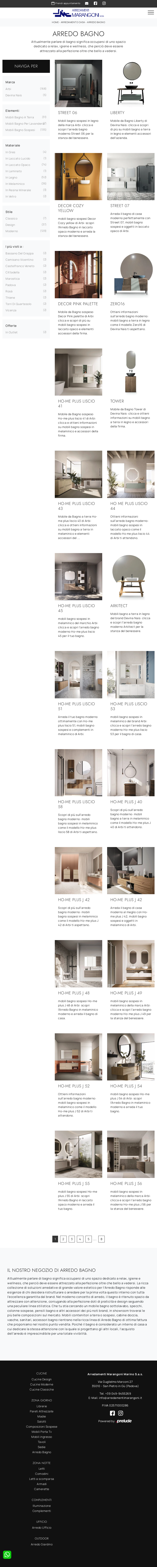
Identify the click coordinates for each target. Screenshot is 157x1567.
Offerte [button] (11, 326)
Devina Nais (14, 95)
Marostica (13, 279)
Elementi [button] (12, 111)
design (10, 225)
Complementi (42, 1511)
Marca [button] (10, 82)
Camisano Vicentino (19, 260)
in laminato (14, 171)
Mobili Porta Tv (42, 1432)
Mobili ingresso (41, 1437)
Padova (11, 285)
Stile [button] (9, 212)
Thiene (10, 297)
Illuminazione (42, 1506)
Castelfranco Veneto (20, 266)
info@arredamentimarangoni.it (120, 1398)
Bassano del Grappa (20, 253)
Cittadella (12, 272)
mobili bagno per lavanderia (25, 123)
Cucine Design (42, 1379)
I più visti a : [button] (15, 246)
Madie (41, 1416)
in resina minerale (18, 190)
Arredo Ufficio (42, 1527)
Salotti (41, 1421)
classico (11, 218)
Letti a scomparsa (41, 1479)
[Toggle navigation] (151, 13)
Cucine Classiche (42, 1389)
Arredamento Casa (73, 22)
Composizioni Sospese (41, 1426)
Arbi (8, 89)
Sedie (42, 1447)
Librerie (42, 1406)
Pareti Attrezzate (42, 1411)
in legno (11, 177)
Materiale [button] (13, 145)
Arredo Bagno (96, 22)
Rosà (9, 291)
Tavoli (42, 1442)
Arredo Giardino (42, 1544)
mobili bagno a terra (20, 117)
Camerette (41, 1489)
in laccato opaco (18, 165)
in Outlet (12, 332)
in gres (10, 152)
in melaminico (15, 184)
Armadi (42, 1484)
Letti (42, 1469)
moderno (12, 231)
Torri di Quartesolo (18, 304)
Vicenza (11, 310)
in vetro (11, 196)
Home (55, 22)
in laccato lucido (18, 158)
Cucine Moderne (41, 1384)
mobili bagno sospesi (20, 130)
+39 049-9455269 (118, 1393)
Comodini (41, 1474)
